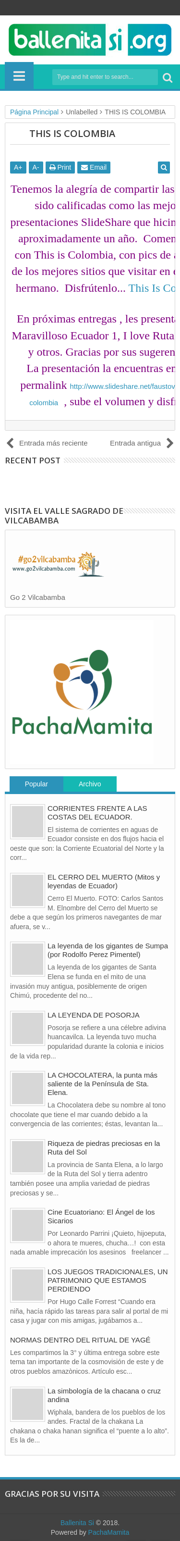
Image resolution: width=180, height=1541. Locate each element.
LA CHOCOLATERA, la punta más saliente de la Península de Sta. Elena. (102, 1083)
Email (94, 167)
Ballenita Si (77, 1523)
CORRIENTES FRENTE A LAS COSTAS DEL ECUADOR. (97, 812)
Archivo (90, 784)
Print (60, 167)
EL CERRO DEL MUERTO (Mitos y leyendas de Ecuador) (104, 881)
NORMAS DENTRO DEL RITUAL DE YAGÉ (80, 1340)
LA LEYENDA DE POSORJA (94, 1015)
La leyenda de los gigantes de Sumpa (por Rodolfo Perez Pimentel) (108, 950)
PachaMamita (109, 1532)
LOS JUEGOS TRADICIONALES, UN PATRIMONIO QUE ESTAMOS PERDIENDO (108, 1280)
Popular (36, 784)
